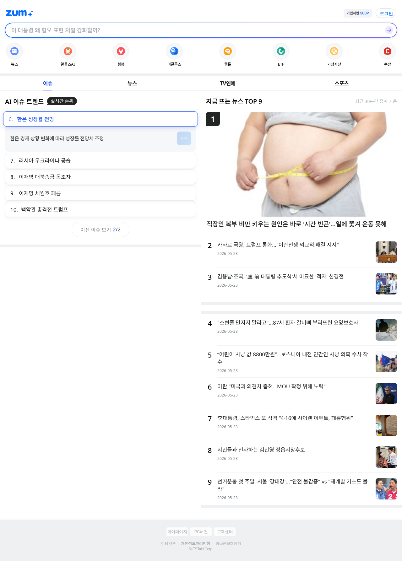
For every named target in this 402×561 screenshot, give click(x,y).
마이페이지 (177, 531)
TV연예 (227, 83)
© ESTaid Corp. (201, 549)
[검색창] (192, 30)
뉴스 (132, 83)
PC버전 (201, 531)
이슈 (47, 83)
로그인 (386, 13)
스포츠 (341, 83)
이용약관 (168, 543)
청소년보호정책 (228, 543)
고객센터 (225, 531)
